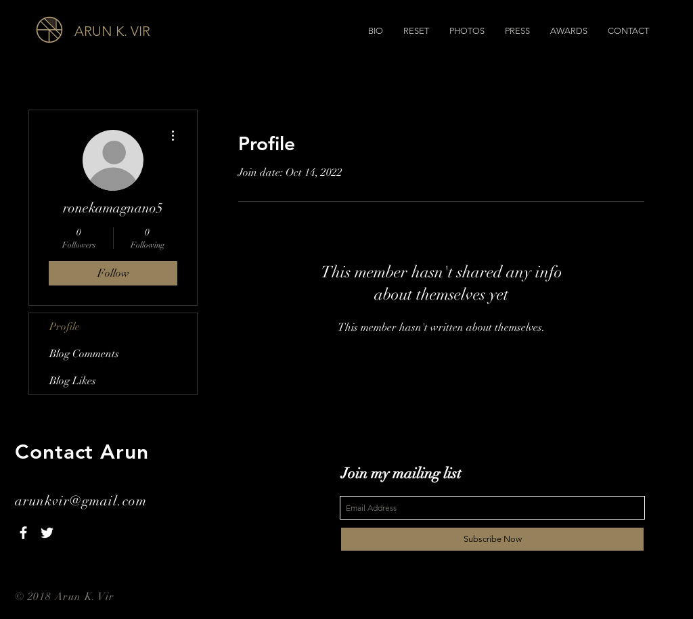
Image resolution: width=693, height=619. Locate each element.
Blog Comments (84, 354)
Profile (64, 327)
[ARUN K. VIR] (150, 31)
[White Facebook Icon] (23, 532)
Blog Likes (72, 381)
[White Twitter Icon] (47, 532)
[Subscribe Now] (492, 539)
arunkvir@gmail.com (81, 500)
